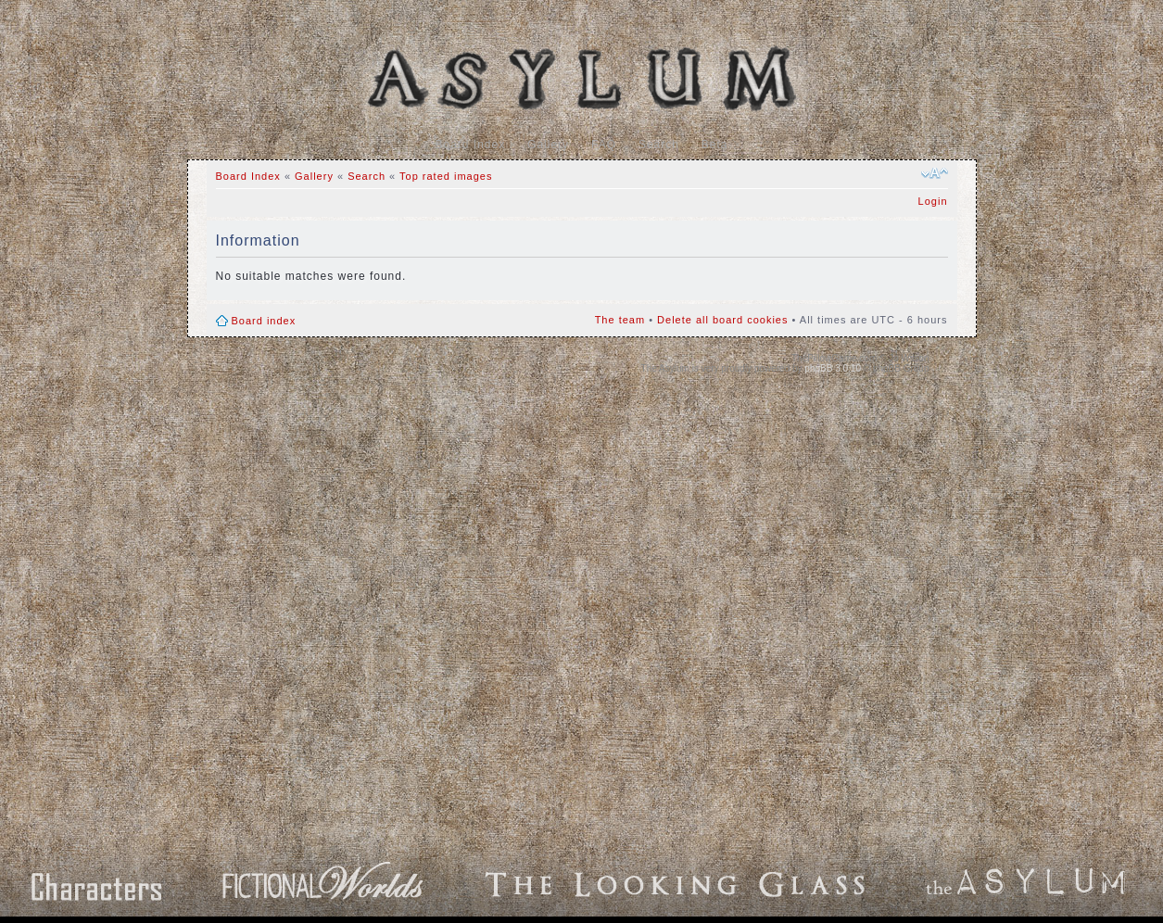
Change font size (934, 173)
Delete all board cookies (722, 319)
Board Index (470, 144)
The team (620, 319)
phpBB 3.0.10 (832, 368)
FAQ (603, 144)
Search (658, 144)
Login (933, 201)
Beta (715, 144)
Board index (264, 320)
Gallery (548, 144)
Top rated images (445, 176)
